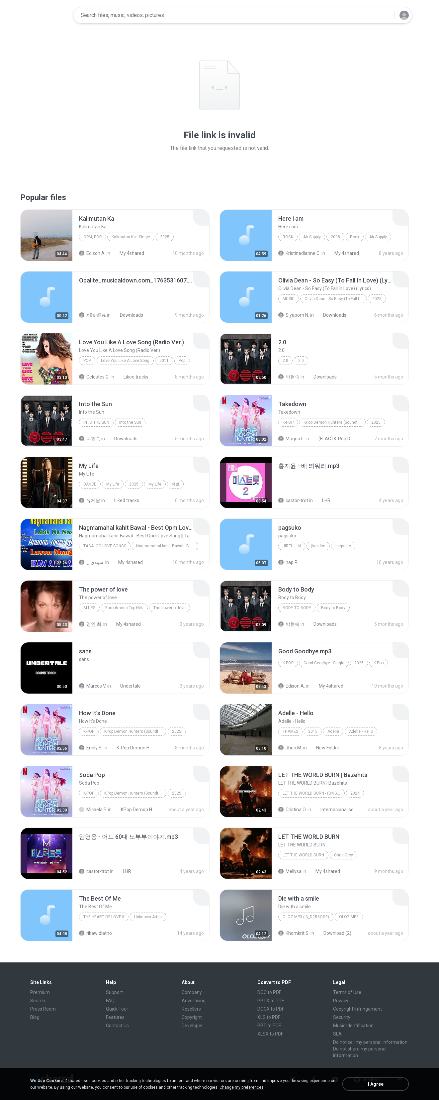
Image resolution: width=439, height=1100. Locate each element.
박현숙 (289, 377)
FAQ (110, 1000)
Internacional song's (335, 809)
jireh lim (292, 546)
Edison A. (92, 253)
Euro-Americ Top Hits (124, 607)
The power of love (169, 607)
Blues (89, 607)
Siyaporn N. (293, 315)
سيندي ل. (91, 562)
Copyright (192, 1017)
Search (37, 1000)
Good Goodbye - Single (324, 663)
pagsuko (343, 546)
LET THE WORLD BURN (303, 855)
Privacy (340, 1000)
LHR (322, 500)
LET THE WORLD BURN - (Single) (313, 793)
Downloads (128, 315)
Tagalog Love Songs (104, 546)
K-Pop (288, 422)
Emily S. (91, 747)
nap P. (288, 562)
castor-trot (293, 500)
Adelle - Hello (361, 731)
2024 (355, 793)
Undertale (127, 686)
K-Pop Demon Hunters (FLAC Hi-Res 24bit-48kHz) (131, 747)
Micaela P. (93, 809)
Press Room (43, 1009)
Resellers (191, 1009)
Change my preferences (242, 1087)
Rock (288, 237)
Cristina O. (292, 809)
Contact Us (117, 1025)
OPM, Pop (92, 237)
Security (341, 1017)
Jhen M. (290, 747)
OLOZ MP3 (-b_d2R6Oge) (306, 917)
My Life (112, 484)
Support (114, 992)
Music (289, 298)
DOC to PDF (269, 992)
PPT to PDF (269, 1025)
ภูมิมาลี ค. (92, 315)
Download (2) (333, 933)
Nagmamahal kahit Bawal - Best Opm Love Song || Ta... (167, 546)
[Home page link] (47, 15)
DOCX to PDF (270, 1009)
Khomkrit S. (293, 933)
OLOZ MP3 (349, 917)
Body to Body (297, 607)
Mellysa (290, 871)
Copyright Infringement (357, 1009)
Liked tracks (132, 377)
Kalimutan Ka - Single (131, 237)
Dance (89, 484)
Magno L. (291, 438)
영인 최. (90, 624)
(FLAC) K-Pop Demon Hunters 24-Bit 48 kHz (333, 438)
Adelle (333, 731)
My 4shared (128, 253)
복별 (175, 484)
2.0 (285, 360)
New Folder (324, 747)
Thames (290, 731)
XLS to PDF (268, 1017)
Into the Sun (96, 422)
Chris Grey (343, 855)
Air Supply (312, 237)
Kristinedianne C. (299, 253)
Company (192, 992)
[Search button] (385, 15)
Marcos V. (92, 686)
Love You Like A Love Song (125, 360)
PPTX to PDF (270, 1000)
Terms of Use (347, 992)
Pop (87, 360)
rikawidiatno (95, 933)
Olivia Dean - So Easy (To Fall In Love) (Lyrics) (336, 298)
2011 (164, 360)
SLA (337, 1034)
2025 (164, 237)
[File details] (46, 235)
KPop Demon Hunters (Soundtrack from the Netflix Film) (335, 422)
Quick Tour (117, 1009)
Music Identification (353, 1025)
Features (115, 1017)
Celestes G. (94, 377)
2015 (312, 731)
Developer (192, 1025)
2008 (335, 237)
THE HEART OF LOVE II (103, 917)
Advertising (194, 1000)
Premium (40, 992)
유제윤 (89, 500)
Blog (35, 1017)
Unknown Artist (148, 917)
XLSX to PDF (270, 1034)
